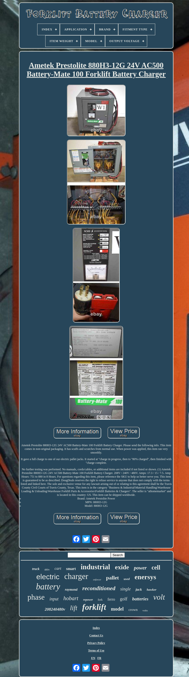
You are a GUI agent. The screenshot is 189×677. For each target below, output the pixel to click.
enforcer (97, 579)
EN (93, 658)
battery (48, 586)
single (125, 589)
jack (138, 589)
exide (122, 567)
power (140, 568)
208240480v (55, 609)
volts (145, 610)
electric (47, 577)
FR (99, 658)
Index (96, 628)
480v (47, 569)
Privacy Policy (96, 643)
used (127, 579)
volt (159, 597)
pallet (112, 578)
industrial (95, 567)
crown (133, 610)
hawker (151, 589)
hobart (70, 598)
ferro (111, 599)
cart (57, 568)
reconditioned (98, 588)
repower (88, 599)
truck (35, 569)
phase (36, 597)
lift (73, 608)
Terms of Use (96, 650)
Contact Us (96, 635)
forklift (94, 607)
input (54, 599)
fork (100, 599)
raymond (71, 589)
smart (71, 569)
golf (123, 598)
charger (76, 576)
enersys (145, 577)
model (117, 609)
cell (156, 567)
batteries (140, 598)
